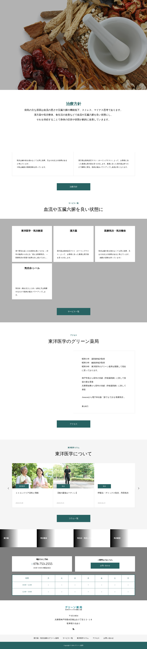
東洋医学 (22, 486)
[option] (73, 45)
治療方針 (73, 187)
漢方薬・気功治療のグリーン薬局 (46, 638)
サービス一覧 (73, 311)
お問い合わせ (105, 566)
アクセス (73, 424)
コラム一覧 (73, 518)
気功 (63, 486)
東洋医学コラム (83, 638)
